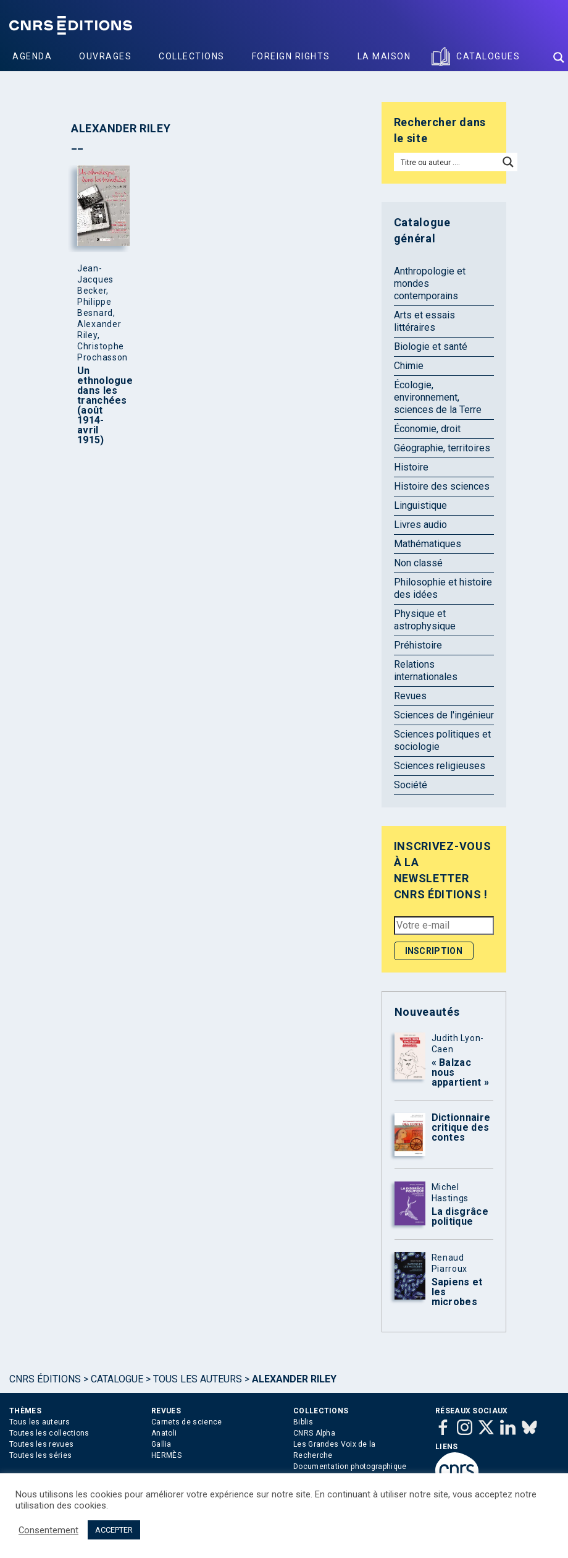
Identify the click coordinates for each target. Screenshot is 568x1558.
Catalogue (117, 1379)
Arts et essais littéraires (424, 321)
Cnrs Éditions (45, 1379)
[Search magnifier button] (558, 57)
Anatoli (164, 1433)
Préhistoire (418, 645)
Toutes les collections (49, 1433)
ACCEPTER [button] (114, 1530)
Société (410, 785)
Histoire (411, 467)
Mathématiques (427, 544)
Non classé (418, 563)
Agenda (32, 56)
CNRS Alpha (314, 1433)
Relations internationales (425, 670)
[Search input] (447, 162)
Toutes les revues (41, 1444)
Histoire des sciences (442, 486)
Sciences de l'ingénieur (444, 715)
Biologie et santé (430, 346)
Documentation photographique (349, 1466)
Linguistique (420, 505)
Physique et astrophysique (425, 620)
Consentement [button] (48, 1530)
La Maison (384, 56)
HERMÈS (166, 1455)
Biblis (303, 1422)
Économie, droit (427, 429)
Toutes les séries (40, 1455)
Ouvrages (105, 56)
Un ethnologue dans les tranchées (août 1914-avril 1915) (100, 405)
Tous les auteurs (197, 1379)
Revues (410, 696)
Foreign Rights (291, 56)
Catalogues (488, 56)
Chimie (409, 366)
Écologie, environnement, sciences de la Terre (438, 397)
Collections (192, 56)
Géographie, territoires (442, 448)
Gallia (161, 1444)
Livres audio (420, 524)
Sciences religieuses (439, 766)
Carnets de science (186, 1422)
